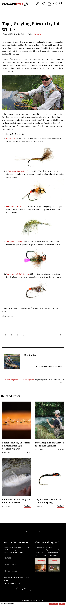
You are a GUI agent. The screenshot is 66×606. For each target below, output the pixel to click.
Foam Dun (10, 139)
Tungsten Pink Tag (14, 242)
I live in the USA (13, 583)
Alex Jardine (37, 34)
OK (62, 603)
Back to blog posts (10, 380)
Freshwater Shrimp (14, 207)
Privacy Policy (40, 600)
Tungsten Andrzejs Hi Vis (19, 171)
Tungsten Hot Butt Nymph (17, 274)
